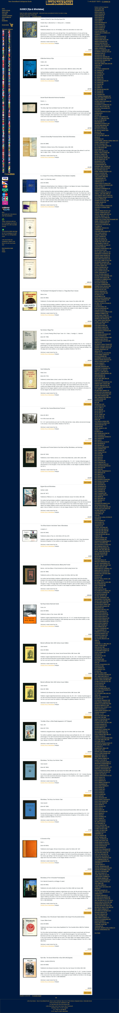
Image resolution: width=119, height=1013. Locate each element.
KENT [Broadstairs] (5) (100, 443)
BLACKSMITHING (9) (99, 134)
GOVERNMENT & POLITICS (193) (102, 358)
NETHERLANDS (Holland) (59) (102, 602)
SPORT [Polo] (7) (99, 808)
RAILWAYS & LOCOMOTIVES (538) (103, 703)
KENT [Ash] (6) (98, 440)
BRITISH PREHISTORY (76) (101, 159)
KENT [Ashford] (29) (99, 438)
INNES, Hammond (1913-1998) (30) (103, 397)
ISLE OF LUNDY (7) (99, 407)
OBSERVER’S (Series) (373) (101, 635)
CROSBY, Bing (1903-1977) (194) (102, 241)
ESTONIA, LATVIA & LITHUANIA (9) (103, 303)
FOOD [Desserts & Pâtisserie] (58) (103, 330)
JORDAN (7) (97, 430)
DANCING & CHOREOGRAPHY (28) (103, 248)
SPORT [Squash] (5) (99, 818)
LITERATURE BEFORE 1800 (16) (102, 534)
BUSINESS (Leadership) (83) (101, 175)
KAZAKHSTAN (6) (99, 431)
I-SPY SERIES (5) (99, 389)
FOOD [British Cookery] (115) (101, 327)
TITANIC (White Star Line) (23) (102, 875)
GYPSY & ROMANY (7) (100, 365)
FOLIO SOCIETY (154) (100, 324)
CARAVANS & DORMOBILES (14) (102, 188)
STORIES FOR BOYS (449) (101, 828)
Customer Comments (7, 15)
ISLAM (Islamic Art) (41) (100, 406)
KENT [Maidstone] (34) (100, 472)
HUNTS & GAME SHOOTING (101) (103, 387)
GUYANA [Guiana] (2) (99, 363)
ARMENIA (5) (98, 67)
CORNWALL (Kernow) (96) (101, 235)
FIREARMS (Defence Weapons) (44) (103, 317)
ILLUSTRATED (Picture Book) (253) (103, 394)
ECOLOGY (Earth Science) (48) (102, 277)
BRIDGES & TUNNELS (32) (101, 154)
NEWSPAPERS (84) (99, 608)
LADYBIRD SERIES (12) (100, 510)
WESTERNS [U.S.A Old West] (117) (103, 910)
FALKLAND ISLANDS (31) (100, 310)
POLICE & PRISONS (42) (100, 686)
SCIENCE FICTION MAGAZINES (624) (103, 738)
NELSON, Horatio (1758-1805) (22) (103, 601)
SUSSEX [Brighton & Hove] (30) (102, 844)
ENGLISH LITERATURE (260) (101, 293)
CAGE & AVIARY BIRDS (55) (101, 176)
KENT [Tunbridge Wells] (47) (101, 495)
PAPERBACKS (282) (99, 659)
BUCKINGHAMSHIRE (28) (100, 164)
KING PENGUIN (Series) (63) (101, 505)
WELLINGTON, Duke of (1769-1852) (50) (104, 907)
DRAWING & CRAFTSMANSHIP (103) (103, 276)
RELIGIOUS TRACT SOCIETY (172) (103, 707)
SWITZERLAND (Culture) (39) (101, 852)
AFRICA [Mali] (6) (99, 21)
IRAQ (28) (97, 402)
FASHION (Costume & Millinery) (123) (103, 312)
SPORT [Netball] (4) (99, 804)
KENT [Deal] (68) (98, 454)
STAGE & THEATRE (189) (101, 825)
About (3, 19)
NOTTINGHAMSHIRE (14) (100, 630)
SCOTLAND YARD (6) (100, 741)
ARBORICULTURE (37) (100, 53)
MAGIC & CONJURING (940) (101, 543)
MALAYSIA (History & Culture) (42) (103, 544)
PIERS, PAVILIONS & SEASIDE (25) (103, 674)
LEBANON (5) (98, 519)
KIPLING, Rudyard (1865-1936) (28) (103, 507)
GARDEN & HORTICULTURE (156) (103, 341)
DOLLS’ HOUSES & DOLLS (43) (102, 270)
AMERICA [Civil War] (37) (100, 36)
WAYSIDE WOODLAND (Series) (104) (103, 905)
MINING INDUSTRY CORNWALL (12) (103, 568)
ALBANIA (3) (97, 34)
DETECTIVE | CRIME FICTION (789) (103, 260)
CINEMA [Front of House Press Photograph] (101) (106, 219)
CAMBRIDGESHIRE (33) (100, 178)
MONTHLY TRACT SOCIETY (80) (102, 579)
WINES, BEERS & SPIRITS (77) (102, 917)
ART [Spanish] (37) (99, 92)
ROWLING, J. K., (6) (99, 714)
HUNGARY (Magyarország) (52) (102, 385)
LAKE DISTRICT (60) (99, 512)
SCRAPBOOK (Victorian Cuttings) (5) (103, 743)
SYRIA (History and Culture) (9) (102, 856)
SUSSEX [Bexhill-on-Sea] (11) (102, 842)
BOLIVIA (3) (97, 137)
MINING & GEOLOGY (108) (101, 567)
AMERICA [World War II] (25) (101, 43)
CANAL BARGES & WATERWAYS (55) (103, 185)
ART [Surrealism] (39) (100, 94)
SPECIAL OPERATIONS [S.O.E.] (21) (103, 775)
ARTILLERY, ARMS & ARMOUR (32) (103, 98)
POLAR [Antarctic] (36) (100, 683)
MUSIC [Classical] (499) (100, 585)
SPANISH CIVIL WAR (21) (100, 774)
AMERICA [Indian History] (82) (101, 39)
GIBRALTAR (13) (98, 351)
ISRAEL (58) (97, 419)
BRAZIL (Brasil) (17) (99, 149)
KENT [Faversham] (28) (100, 460)
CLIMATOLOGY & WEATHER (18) (102, 224)
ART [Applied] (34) (99, 72)
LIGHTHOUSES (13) (99, 522)
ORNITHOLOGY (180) (100, 647)
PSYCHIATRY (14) (99, 698)
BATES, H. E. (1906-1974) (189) (102, 118)
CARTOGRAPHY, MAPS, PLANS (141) (103, 195)
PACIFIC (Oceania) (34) (100, 652)
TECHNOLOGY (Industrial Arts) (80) (103, 857)
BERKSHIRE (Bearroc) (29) (101, 127)
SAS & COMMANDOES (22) (101, 731)
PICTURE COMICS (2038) (101, 673)
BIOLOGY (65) (98, 132)
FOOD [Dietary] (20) (99, 332)
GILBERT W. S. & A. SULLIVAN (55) (103, 353)
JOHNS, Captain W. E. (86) (101, 428)
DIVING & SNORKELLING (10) (101, 267)
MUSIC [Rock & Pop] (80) (100, 589)
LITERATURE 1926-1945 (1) (101, 532)
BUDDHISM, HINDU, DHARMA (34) (102, 166)
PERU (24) (97, 662)
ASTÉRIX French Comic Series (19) (103, 101)
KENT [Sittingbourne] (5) (100, 486)
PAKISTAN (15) (98, 654)
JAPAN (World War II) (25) (100, 424)
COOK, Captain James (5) (101, 233)
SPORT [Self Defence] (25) (101, 811)
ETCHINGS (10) (98, 305)
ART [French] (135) (99, 82)
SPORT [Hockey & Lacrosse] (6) (102, 799)
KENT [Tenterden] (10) (100, 490)
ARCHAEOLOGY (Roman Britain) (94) (103, 58)
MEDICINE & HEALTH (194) (101, 555)
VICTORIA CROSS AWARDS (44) (102, 897)
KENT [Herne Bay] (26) (100, 467)
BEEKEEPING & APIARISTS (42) (102, 123)
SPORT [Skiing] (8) (99, 815)
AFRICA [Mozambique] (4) (101, 22)
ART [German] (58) (99, 84)
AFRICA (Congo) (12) (100, 12)
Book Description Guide (7, 248)
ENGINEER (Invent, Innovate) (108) (103, 286)
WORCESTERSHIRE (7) (100, 921)
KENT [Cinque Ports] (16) (100, 452)
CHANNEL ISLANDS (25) (100, 202)
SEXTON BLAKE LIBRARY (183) (102, 744)
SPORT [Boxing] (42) (100, 787)
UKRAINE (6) (97, 888)
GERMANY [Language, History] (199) (103, 346)
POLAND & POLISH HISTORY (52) (103, 681)
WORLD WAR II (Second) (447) (102, 922)
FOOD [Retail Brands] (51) (101, 335)
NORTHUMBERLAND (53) (100, 626)
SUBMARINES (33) (99, 833)
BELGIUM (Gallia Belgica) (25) (102, 125)
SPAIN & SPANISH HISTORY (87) (102, 772)
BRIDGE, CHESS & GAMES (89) (102, 152)
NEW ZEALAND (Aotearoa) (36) (102, 606)
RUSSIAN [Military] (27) (100, 727)
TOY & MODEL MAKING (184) (101, 878)
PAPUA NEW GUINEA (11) (100, 661)
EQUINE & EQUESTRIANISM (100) (102, 298)
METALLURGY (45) (99, 556)
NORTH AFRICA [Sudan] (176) (102, 621)
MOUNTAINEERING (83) (100, 584)
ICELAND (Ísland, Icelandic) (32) (102, 390)
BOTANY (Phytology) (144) (101, 144)
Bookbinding (5, 20)
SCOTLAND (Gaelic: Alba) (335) (102, 739)
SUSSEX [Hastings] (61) (100, 847)
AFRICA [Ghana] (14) (99, 15)
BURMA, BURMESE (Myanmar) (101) (103, 171)
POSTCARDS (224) (99, 691)
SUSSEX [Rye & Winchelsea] (47, 43)
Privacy (3, 251)
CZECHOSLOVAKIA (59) (100, 247)
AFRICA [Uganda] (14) (100, 27)
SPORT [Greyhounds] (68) (101, 798)
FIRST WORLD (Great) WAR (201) (102, 320)
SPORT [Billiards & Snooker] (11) (102, 782)
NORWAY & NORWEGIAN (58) (102, 628)
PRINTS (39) (97, 695)
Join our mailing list (6, 17)
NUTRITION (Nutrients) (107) (101, 633)
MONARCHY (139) (99, 575)
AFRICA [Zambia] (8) (99, 29)
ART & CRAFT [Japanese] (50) (102, 69)
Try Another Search (36, 16)
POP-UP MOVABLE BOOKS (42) (102, 688)
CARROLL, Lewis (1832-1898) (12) (102, 193)
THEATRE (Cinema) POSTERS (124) (103, 868)
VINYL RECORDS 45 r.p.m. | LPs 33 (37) (104, 900)
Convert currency (88, 51)
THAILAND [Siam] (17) (100, 864)
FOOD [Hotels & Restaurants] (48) (103, 334)
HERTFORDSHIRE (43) (100, 377)
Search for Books (6, 10)
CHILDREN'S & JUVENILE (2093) (102, 207)
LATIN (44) (97, 515)
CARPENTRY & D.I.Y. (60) (100, 190)
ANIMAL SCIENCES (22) (100, 48)
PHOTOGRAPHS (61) (100, 667)
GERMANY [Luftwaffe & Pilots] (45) (103, 347)
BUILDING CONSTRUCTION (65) (102, 168)
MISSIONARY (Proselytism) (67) (102, 572)
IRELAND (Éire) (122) (99, 404)
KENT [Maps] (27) (99, 474)
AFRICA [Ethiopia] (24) (100, 14)
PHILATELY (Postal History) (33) (102, 664)
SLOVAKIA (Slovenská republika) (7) (103, 762)
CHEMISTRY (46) (99, 204)
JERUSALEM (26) (99, 426)
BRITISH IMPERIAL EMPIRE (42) (102, 158)
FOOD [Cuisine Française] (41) (102, 329)
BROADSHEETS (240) (100, 161)
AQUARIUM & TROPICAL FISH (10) (103, 51)
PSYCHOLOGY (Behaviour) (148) (102, 700)
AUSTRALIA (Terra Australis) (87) (102, 108)
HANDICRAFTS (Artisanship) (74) (102, 368)
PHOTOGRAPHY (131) (100, 669)
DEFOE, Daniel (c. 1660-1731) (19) (102, 252)
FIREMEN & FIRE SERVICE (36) (102, 318)
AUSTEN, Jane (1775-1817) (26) (102, 106)
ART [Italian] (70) (98, 87)
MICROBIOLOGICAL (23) (100, 560)
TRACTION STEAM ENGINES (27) (103, 880)
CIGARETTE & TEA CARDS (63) (102, 217)
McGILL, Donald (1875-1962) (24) (102, 551)
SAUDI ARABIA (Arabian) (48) (101, 733)
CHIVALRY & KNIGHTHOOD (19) (102, 212)
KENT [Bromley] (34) (99, 445)
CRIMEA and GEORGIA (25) (101, 240)
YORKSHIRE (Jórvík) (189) (101, 924)
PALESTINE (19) (98, 657)
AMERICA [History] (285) (100, 38)
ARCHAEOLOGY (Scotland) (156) (102, 60)
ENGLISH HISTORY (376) (100, 289)
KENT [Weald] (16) (99, 496)
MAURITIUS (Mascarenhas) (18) (102, 548)
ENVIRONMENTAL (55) (100, 296)
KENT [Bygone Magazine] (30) (102, 447)
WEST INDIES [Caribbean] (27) (102, 909)
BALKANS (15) (98, 115)
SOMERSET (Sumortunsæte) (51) (102, 768)
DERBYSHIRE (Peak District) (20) (102, 258)
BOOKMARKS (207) (99, 139)
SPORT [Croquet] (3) (99, 791)
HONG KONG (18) (99, 380)
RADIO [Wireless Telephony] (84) (102, 702)
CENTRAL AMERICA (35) (100, 199)
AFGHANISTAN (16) (99, 10)
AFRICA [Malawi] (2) (99, 19)
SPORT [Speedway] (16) (100, 816)
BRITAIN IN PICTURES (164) (101, 156)
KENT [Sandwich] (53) (100, 483)
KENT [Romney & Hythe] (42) (101, 481)
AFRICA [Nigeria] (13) (100, 24)
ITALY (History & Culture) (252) (102, 421)
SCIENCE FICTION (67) (100, 736)
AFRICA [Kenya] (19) (99, 17)
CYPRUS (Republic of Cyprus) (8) (102, 245)
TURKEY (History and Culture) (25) (103, 887)
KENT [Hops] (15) (99, 469)
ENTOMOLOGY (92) (99, 294)
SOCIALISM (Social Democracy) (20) (103, 767)
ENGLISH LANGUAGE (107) (101, 291)
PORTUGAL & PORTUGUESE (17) (103, 690)
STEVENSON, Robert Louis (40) (102, 827)
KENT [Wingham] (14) (100, 500)
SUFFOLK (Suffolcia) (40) (100, 835)
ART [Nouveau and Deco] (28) (102, 89)
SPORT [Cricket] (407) (100, 789)
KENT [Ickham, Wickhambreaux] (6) (103, 471)
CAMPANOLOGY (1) (99, 181)
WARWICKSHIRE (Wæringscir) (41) (103, 904)
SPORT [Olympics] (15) (100, 806)
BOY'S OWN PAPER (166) (101, 147)
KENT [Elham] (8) (99, 459)
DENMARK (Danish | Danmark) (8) (102, 257)
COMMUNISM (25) (99, 229)
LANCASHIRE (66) (99, 513)
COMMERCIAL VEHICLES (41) (102, 228)
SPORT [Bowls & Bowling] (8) (102, 786)
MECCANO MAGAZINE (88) (101, 553)
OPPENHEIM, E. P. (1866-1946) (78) (103, 644)
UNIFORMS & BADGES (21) (101, 890)
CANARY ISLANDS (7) (100, 187)
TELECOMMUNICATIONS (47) (102, 859)
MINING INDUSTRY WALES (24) (102, 570)
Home (3, 8)
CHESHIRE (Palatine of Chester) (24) (103, 205)
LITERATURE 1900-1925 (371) (102, 529)
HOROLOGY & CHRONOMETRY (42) (103, 382)
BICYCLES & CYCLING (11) (101, 128)
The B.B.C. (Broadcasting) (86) (102, 866)
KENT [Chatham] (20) (99, 450)
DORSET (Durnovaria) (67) (101, 272)
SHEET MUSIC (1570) (100, 750)
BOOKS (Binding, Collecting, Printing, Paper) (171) (106, 140)
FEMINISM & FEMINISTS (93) (101, 313)
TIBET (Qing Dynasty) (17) (101, 873)
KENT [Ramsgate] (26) (100, 478)
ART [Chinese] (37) (99, 79)
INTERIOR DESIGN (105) (100, 399)
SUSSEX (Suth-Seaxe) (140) (101, 840)
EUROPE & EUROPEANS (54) (101, 308)
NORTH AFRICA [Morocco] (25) (102, 618)
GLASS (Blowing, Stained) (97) (102, 354)
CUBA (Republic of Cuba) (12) (102, 243)
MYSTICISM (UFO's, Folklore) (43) (103, 590)
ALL (66, 13)
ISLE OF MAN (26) (99, 409)
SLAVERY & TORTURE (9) (101, 760)
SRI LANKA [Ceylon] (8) (100, 822)
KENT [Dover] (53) (99, 455)
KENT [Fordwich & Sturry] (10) (101, 464)
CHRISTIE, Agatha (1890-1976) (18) (103, 214)
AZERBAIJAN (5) (98, 113)
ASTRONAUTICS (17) (100, 103)
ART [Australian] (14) (99, 74)
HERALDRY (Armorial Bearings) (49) (103, 373)
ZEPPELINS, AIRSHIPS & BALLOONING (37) (105, 928)
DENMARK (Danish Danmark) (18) (102, 255)
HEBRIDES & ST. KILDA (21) (101, 370)
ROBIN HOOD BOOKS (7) (100, 709)
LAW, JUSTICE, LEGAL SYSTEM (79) (103, 517)
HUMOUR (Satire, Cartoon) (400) (102, 383)
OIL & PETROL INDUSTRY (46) (102, 638)
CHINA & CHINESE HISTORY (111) (103, 211)
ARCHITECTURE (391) (100, 62)
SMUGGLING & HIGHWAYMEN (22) (103, 763)
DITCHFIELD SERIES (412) (101, 265)
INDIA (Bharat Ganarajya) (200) (102, 395)
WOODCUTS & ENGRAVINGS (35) (103, 919)
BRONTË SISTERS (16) (100, 163)
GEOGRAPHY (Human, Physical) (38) (103, 344)
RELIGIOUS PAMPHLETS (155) (102, 705)
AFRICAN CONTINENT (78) (101, 31)
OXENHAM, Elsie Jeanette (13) (102, 649)
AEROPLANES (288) (99, 9)
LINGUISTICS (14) (99, 525)
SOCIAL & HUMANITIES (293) (101, 765)
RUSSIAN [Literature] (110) (101, 726)
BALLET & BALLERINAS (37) (101, 116)
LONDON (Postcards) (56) (101, 539)
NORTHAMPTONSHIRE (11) (101, 625)
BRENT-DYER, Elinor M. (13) (101, 151)
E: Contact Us (106, 1)
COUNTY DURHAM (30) (100, 236)
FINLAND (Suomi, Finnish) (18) (102, 315)
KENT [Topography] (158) (100, 493)
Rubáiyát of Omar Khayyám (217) (102, 719)
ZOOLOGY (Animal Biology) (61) (102, 929)
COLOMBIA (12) (98, 226)
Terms (3, 250)
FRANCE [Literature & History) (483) (103, 337)
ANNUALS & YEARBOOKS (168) (102, 50)
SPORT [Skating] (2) (99, 813)
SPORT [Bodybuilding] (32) (101, 784)
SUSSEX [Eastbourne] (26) (101, 845)
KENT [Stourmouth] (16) (100, 488)
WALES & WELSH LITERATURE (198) (103, 902)
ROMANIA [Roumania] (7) (100, 712)
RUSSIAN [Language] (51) (101, 724)
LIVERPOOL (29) (98, 536)
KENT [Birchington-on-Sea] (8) (102, 442)
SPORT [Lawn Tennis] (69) (101, 803)
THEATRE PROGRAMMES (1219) (102, 869)
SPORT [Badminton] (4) (100, 780)
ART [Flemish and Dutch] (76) (101, 81)
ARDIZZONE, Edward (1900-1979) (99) (103, 63)
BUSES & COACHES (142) (101, 173)
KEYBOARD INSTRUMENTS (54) (102, 503)
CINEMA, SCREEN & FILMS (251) (102, 221)
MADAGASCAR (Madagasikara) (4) (103, 541)
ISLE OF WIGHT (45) (99, 416)
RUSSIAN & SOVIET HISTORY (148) (103, 722)
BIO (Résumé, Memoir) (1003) (101, 130)
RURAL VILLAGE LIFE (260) (101, 721)
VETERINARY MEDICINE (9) (101, 895)
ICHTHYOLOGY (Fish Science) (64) (103, 392)
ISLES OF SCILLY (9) (99, 418)
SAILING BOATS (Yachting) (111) (102, 729)
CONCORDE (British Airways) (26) (102, 231)
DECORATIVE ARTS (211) (101, 250)
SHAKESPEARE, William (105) (101, 748)
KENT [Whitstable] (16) (100, 498)
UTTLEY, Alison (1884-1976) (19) (102, 892)
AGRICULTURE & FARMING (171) (102, 33)
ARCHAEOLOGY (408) (100, 55)
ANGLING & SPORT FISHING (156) (103, 46)
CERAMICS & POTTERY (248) (102, 200)
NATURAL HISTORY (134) (101, 596)
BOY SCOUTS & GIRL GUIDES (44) (103, 146)
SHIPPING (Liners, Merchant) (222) (103, 751)
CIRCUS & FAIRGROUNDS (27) (102, 223)
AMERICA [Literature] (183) (101, 41)
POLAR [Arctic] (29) (99, 685)
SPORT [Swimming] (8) (100, 820)
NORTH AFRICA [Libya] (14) (101, 616)
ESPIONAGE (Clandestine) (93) (102, 300)
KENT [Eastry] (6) (99, 457)
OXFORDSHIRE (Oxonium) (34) (102, 650)
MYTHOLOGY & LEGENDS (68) (102, 592)
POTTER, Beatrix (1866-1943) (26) (103, 693)
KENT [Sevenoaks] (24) (100, 484)
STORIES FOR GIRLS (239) (101, 830)
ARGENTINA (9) (98, 65)
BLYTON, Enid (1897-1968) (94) (102, 135)
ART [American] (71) (99, 70)
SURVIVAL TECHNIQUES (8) (101, 839)
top (56, 997)
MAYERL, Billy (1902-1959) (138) (102, 549)
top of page (97, 933)
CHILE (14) (97, 209)
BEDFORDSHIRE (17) (99, 122)
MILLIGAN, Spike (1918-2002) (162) (103, 565)
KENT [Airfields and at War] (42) (102, 433)
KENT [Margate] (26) (99, 476)
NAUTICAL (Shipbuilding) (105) (102, 597)
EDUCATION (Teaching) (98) (101, 282)
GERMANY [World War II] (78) (101, 349)
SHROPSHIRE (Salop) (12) (101, 755)
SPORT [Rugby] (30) (99, 810)
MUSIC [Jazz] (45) (99, 587)
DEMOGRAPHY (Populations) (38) (102, 253)
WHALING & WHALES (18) (101, 912)
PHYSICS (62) (98, 671)
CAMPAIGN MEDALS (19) (100, 180)
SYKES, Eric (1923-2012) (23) (101, 854)
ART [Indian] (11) (98, 86)
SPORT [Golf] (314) (99, 796)
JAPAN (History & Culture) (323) (102, 423)
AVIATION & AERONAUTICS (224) (102, 111)
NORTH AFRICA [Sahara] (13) (101, 620)
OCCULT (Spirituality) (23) (101, 637)
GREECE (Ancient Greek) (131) (102, 361)
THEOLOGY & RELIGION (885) (102, 871)
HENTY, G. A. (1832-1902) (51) (102, 371)
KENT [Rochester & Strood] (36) (102, 479)
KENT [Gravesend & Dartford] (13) (102, 466)
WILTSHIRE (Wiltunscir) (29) (101, 914)
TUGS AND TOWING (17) (100, 885)
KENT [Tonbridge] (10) (100, 491)
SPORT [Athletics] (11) (100, 779)
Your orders (4, 14)
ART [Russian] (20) (99, 91)
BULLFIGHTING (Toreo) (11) (101, 170)
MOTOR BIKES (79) (99, 580)
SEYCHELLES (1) (99, 746)
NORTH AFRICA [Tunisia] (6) (101, 623)
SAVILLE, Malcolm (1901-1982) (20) (103, 734)
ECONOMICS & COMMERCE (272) (103, 279)
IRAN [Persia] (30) (99, 401)
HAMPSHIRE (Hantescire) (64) (102, 366)
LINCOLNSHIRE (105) (99, 524)
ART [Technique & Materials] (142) (103, 96)
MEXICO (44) (98, 558)
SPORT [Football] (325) (100, 794)
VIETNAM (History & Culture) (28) (102, 899)
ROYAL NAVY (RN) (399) (100, 717)
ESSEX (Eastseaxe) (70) (100, 301)
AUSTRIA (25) (98, 110)
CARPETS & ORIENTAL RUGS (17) (103, 192)
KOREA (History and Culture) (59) (102, 508)
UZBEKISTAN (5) (98, 893)
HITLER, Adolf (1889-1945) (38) (102, 378)
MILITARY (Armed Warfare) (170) (102, 563)
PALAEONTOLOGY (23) (100, 656)
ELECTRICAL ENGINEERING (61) (102, 284)
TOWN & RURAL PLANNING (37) (102, 876)
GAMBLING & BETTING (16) (101, 339)
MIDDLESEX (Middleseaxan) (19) (102, 561)
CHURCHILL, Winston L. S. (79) (102, 216)
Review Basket (5, 25)
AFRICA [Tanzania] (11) (100, 26)
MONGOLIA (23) (98, 577)
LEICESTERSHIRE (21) (100, 520)
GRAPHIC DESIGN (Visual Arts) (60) (103, 359)
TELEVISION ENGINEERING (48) (102, 861)
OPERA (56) (97, 642)
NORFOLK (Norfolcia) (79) (101, 611)
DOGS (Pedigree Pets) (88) (101, 269)
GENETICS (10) (98, 342)
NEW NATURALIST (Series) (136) (102, 604)
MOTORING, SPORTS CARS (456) (103, 582)
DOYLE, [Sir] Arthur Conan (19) (102, 274)
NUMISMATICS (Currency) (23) (102, 632)
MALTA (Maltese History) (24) (101, 546)
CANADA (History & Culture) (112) (102, 183)
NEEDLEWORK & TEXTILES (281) (102, 599)
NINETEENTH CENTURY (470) (102, 609)
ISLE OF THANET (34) (100, 414)
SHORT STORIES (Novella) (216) (102, 753)
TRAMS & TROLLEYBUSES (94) (102, 881)
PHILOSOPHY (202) (99, 666)
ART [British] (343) (99, 77)
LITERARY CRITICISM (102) (101, 527)
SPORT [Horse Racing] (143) (101, 801)
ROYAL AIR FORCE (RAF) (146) (102, 715)
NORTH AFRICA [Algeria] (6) (101, 613)
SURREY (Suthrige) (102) (100, 837)
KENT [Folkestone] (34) (100, 462)
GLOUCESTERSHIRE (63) (101, 356)
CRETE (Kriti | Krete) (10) (100, 238)
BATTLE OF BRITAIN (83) (100, 120)
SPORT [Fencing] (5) (99, 792)
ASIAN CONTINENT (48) (100, 99)
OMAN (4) (97, 640)
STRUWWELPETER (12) (100, 832)
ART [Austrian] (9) (99, 75)
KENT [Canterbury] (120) (100, 448)
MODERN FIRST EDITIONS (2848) (102, 573)
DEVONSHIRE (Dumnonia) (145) (102, 262)
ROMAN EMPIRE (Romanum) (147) (103, 710)
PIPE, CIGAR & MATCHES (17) (102, 676)
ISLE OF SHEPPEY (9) (100, 411)
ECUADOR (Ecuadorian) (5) (101, 281)
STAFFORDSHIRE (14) (100, 823)
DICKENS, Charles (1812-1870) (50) (103, 264)
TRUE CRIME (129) (99, 883)
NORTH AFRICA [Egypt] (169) (101, 614)
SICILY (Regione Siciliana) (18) (102, 758)
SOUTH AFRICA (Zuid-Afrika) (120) (103, 770)
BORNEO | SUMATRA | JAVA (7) (102, 142)
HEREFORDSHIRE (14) (100, 375)
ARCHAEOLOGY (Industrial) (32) (102, 57)
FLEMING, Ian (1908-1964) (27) (102, 322)
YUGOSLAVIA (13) (99, 926)
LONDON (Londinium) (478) (101, 537)
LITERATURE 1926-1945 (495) (102, 531)
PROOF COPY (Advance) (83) (102, 697)
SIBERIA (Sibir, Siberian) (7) (101, 756)
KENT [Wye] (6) (98, 501)
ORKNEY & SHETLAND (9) (101, 645)
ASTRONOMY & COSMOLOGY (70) (103, 104)
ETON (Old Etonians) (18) (100, 306)
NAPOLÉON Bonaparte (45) (101, 594)
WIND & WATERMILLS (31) (101, 916)
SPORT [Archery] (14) (100, 777)
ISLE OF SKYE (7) (99, 413)
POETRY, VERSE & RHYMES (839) (103, 679)
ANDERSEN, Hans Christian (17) (102, 45)
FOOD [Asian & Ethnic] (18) (101, 325)
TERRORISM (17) (99, 863)
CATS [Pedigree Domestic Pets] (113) (104, 197)
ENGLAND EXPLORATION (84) (102, 288)
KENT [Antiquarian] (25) (100, 435)
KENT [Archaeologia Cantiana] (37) (103, 436)
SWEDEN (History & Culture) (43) (102, 851)
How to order (5, 12)
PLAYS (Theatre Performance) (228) (103, 678)
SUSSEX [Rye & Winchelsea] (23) (102, 849)
